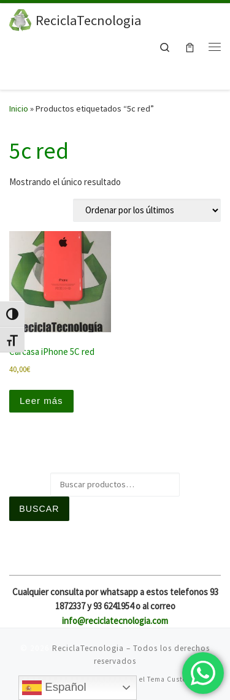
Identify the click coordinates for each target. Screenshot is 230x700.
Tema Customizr (174, 679)
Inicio (18, 108)
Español (54, 688)
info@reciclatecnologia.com (115, 620)
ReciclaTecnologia (88, 648)
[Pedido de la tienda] (147, 210)
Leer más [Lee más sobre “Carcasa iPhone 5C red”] (41, 400)
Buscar (39, 509)
